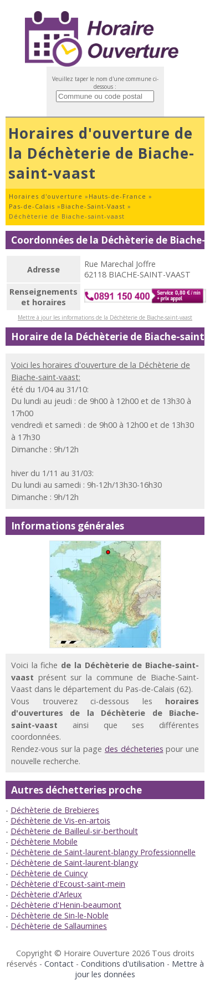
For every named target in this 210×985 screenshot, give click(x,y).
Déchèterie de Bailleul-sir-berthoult (74, 831)
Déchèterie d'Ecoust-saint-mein (68, 883)
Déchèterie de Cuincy (49, 873)
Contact (59, 963)
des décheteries (134, 749)
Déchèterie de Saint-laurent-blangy (74, 862)
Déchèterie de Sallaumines (59, 926)
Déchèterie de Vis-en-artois (60, 820)
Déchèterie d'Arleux (46, 894)
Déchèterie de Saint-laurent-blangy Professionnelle (103, 852)
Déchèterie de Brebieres (55, 810)
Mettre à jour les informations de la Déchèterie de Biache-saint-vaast (105, 317)
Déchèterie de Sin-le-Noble (60, 915)
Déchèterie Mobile (44, 841)
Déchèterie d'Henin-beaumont (66, 905)
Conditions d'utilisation (123, 963)
